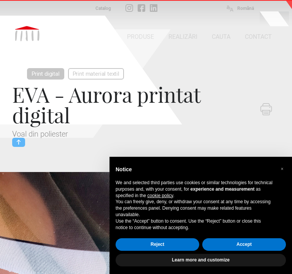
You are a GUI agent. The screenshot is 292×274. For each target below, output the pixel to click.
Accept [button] (244, 244)
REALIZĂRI (182, 36)
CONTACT (258, 36)
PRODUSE (140, 36)
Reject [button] (157, 244)
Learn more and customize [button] (201, 260)
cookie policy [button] (160, 195)
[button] (282, 169)
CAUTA (221, 36)
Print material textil (96, 73)
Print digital (46, 73)
